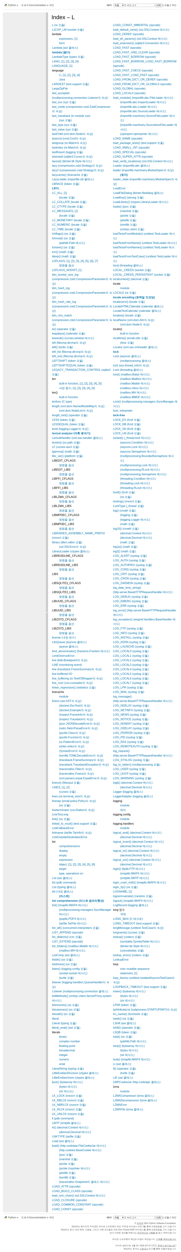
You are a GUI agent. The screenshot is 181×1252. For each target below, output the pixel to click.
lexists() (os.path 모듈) (66, 442)
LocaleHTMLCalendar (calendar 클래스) (138, 306)
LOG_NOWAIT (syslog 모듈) (131, 723)
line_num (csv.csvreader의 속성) (72, 682)
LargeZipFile (60, 88)
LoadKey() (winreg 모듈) (128, 197)
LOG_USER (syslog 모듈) (129, 769)
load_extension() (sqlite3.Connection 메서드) (141, 43)
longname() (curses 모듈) (129, 932)
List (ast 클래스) (62, 878)
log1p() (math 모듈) (125, 546)
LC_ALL (57, 192)
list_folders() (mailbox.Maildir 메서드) (75, 946)
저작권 (140, 1223)
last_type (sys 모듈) (64, 124)
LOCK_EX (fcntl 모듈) (127, 419)
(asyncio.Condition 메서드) (137, 442)
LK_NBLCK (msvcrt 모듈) (68, 1100)
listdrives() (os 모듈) (64, 964)
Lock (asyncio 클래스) (127, 356)
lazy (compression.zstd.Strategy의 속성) (77, 165)
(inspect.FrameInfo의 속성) (76, 714)
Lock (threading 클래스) (128, 369)
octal (62, 1064)
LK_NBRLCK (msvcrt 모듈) (69, 1104)
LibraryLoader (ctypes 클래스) (71, 551)
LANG (56, 61)
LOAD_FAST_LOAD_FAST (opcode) (136, 75)
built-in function (68, 383)
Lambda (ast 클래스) (65, 47)
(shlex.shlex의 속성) (71, 746)
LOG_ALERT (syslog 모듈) (130, 555)
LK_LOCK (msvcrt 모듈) (67, 1095)
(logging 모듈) (129, 515)
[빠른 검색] (140, 5)
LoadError (119, 188)
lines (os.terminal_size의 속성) (71, 796)
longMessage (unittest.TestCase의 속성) (138, 927)
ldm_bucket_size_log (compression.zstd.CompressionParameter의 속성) (82, 279)
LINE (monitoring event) (67, 664)
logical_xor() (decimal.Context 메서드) (137, 859)
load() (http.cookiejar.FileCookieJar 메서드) (79, 1145)
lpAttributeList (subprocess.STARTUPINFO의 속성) (145, 1009)
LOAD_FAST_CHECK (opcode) (133, 70)
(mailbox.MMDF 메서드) (135, 397)
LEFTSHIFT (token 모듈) (67, 360)
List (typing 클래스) (64, 887)
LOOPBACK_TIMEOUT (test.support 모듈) (140, 986)
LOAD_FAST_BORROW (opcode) (134, 56)
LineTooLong (60, 814)
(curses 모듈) (67, 791)
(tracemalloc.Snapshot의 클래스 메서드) (84, 1181)
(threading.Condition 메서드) (138, 478)
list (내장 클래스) (62, 891)
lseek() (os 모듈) (123, 1018)
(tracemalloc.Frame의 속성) (76, 773)
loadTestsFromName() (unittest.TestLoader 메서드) (145, 242)
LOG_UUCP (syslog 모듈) (129, 773)
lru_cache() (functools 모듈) (130, 1014)
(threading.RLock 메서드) (136, 487)
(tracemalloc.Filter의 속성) (75, 769)
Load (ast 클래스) (63, 1141)
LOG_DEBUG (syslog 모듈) (130, 596)
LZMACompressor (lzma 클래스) (133, 1095)
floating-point (67, 1045)
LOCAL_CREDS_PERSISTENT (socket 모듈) (141, 274)
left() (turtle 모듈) (62, 347)
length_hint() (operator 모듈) (69, 415)
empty (63, 855)
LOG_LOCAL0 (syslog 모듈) (131, 651)
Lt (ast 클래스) (122, 1064)
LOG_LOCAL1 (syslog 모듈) (131, 655)
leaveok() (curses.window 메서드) (73, 338)
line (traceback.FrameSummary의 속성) (77, 669)
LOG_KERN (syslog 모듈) (129, 642)
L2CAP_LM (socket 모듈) (68, 29)
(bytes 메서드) (68, 1086)
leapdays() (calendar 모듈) (68, 333)
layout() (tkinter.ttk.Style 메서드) (72, 161)
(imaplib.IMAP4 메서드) (135, 873)
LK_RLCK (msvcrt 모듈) (67, 1109)
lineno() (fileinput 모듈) (66, 782)
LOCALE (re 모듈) (124, 292)
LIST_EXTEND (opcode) (67, 941)
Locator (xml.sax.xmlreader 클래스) (135, 347)
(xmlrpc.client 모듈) (132, 229)
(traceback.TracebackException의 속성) (84, 764)
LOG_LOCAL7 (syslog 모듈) (131, 682)
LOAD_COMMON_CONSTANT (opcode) (77, 1204)
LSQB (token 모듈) (125, 1032)
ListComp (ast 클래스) (66, 955)
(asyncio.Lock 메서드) (134, 446)
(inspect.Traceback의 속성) (76, 719)
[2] (67, 61)
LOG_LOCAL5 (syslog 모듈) (131, 673)
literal (55, 1018)
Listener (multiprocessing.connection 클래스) (80, 991)
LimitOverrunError (63, 655)
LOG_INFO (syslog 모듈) (129, 633)
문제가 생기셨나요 (166, 1245)
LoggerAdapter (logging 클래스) (133, 796)
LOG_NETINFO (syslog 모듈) (131, 710)
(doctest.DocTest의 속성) (74, 705)
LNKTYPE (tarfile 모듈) (66, 1136)
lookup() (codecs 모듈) (127, 936)
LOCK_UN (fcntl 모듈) (127, 433)
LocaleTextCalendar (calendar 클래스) (137, 310)
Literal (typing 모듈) (64, 1023)
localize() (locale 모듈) (127, 315)
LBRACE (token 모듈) (65, 183)
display (63, 850)
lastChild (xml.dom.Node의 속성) (72, 133)
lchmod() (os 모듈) (63, 238)
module (63, 696)
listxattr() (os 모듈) (63, 1014)
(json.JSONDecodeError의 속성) (79, 723)
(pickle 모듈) (67, 1163)
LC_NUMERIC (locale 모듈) (69, 224)
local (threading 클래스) (128, 265)
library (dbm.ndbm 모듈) (67, 542)
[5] (87, 261)
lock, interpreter (123, 410)
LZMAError (120, 1104)
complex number (69, 1041)
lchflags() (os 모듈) (63, 233)
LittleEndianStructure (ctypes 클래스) (75, 1073)
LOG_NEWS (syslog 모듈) (129, 714)
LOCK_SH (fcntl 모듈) (127, 428)
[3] (72, 61)
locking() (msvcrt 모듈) (127, 501)
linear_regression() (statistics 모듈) (73, 687)
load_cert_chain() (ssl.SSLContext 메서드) (78, 1195)
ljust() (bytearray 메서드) (67, 1082)
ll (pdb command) (63, 1118)
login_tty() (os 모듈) (125, 887)
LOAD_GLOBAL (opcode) (129, 88)
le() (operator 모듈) (64, 329)
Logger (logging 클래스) (128, 791)
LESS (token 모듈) (63, 419)
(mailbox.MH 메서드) (72, 950)
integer (63, 1054)
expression (66, 38)
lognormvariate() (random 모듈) (132, 896)
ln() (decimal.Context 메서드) (70, 1127)
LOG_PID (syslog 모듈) (127, 737)
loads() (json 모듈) (124, 206)
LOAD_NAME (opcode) (127, 138)
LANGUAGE (60, 65)
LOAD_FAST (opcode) (127, 47)
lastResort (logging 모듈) (67, 152)
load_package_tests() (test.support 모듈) (138, 142)
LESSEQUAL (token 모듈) (68, 424)
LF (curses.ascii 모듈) (65, 446)
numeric (64, 1059)
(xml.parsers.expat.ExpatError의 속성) (83, 778)
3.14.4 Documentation (33, 5)
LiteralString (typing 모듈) (68, 1068)
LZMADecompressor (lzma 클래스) (135, 1100)
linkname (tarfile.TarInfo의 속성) (72, 832)
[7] (96, 261)
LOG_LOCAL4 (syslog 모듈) (131, 669)
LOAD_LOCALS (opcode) (129, 93)
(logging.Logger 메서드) (135, 519)
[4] (77, 61)
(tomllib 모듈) (67, 1177)
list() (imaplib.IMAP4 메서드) (69, 905)
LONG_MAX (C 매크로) (128, 918)
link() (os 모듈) (61, 819)
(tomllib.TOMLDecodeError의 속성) (81, 755)
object (63, 864)
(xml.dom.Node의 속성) (135, 324)
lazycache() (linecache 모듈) (69, 174)
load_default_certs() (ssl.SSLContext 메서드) (141, 29)
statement (126, 973)
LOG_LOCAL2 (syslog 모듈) (131, 660)
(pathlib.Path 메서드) (72, 242)
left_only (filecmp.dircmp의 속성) (72, 356)
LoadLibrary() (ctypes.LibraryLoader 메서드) (140, 201)
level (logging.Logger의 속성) (70, 428)
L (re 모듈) (58, 25)
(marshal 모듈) (68, 1159)
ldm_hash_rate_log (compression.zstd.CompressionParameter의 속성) (82, 306)
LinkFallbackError (63, 828)
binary (63, 1036)
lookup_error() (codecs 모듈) (131, 955)
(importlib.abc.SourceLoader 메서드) (143, 111)
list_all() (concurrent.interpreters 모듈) (75, 927)
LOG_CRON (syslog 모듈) (129, 578)
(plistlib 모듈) (67, 1172)
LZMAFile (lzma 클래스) (128, 1109)
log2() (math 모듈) (124, 551)
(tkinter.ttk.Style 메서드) (135, 946)
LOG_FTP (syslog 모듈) (128, 628)
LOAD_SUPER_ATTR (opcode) (133, 156)
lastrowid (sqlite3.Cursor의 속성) (72, 156)
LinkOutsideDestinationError (69, 837)
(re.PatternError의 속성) (74, 741)
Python (12, 5)
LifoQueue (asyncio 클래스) (69, 642)
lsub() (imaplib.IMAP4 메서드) (131, 1059)
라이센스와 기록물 (146, 1233)
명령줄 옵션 (66, 265)
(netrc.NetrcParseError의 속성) (78, 728)
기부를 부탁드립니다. (166, 1239)
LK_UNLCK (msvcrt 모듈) (68, 1114)
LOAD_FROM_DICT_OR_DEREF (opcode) (140, 79)
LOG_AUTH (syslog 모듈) (129, 560)
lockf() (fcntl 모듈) (124, 492)
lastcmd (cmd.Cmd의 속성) (69, 138)
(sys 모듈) (65, 120)
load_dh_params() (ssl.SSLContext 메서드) (140, 38)
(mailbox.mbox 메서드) (134, 388)
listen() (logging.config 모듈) (69, 968)
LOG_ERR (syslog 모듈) (128, 605)
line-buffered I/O (62, 673)
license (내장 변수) (63, 637)
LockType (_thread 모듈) (128, 506)
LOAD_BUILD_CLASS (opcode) (72, 1191)
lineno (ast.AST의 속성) (66, 700)
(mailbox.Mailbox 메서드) (136, 378)
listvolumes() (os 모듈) (66, 1009)
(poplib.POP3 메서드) (72, 918)
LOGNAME (120, 891)
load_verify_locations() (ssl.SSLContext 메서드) (143, 161)
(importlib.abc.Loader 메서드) (138, 106)
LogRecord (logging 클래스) (130, 905)
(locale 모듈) (67, 197)
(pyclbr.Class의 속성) (72, 732)
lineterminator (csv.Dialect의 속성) (73, 810)
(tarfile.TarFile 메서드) (72, 923)
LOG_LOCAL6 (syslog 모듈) (131, 678)
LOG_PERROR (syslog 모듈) (131, 732)
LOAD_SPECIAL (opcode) (129, 152)
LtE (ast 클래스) (123, 1077)
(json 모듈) (65, 1154)
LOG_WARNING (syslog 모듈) (132, 778)
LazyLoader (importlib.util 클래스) (73, 179)
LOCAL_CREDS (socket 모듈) (132, 270)
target (62, 868)
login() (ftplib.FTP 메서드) (129, 868)
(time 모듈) (127, 342)
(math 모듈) (127, 524)
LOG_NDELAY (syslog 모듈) (131, 705)
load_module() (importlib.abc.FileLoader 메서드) (143, 97)
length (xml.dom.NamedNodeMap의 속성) (78, 406)
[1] (75, 38)
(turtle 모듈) (66, 977)
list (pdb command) (64, 882)
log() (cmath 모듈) (124, 510)
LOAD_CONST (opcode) (67, 1209)
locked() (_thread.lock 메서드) (132, 437)
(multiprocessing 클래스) (135, 360)
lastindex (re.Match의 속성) (69, 147)
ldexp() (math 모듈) (64, 256)
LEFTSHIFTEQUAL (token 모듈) (72, 365)
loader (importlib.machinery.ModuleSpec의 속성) (143, 170)
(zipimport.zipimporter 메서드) (139, 133)
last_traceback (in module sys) (71, 115)
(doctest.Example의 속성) (75, 710)
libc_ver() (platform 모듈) (67, 456)
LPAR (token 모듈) (124, 1004)
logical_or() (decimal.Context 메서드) (136, 850)
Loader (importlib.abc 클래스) (131, 165)
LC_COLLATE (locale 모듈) (69, 201)
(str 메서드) (66, 1091)
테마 (116, 5)
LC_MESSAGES (62, 211)
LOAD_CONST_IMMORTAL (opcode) (136, 25)
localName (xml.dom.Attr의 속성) (133, 320)
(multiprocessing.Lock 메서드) (139, 465)
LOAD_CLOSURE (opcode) (69, 1200)
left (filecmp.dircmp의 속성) (69, 342)
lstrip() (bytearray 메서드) (129, 1045)
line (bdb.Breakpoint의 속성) (69, 660)
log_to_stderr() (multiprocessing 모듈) (136, 764)
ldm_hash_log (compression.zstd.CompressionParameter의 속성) (82, 293)
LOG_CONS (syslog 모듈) (129, 569)
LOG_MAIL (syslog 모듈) (128, 691)
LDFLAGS (58, 261)
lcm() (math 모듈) (63, 251)
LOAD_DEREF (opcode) (128, 34)
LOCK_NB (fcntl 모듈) (127, 424)
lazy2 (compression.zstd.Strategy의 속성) (78, 170)
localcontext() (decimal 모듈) (131, 279)
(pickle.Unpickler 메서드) (74, 1168)
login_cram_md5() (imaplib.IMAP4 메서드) (139, 882)
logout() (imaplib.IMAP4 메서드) (133, 900)
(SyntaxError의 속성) (72, 750)
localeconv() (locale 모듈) (129, 301)
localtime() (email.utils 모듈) (130, 338)
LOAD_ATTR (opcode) (66, 1186)
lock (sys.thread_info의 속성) (131, 365)
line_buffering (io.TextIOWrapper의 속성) (77, 678)
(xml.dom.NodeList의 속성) (76, 410)
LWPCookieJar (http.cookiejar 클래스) (136, 1082)
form (62, 43)
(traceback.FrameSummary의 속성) (81, 760)
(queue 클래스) (68, 646)
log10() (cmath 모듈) (126, 528)
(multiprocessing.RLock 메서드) (140, 469)
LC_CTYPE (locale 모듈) (67, 206)
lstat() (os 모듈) (122, 1036)
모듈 (166, 5)
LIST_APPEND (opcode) (67, 932)
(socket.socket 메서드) (73, 973)
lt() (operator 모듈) (124, 1068)
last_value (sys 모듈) (65, 129)
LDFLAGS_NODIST (64, 270)
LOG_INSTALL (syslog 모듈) (131, 637)
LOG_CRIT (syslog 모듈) (128, 574)
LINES (56, 787)
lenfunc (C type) (62, 401)
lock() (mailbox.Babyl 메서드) (131, 374)
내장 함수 (65, 388)
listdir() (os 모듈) (62, 959)
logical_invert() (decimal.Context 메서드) (138, 841)
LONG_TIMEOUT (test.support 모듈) (136, 923)
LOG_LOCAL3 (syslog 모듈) (131, 664)
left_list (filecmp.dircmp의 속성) (71, 351)
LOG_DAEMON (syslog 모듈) (131, 583)
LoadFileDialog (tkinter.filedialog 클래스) (138, 192)
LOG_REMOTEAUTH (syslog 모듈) (135, 746)
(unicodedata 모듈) (132, 950)
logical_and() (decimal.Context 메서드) (137, 832)
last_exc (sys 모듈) (64, 102)
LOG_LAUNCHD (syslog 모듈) (132, 646)
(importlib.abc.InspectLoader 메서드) (143, 102)
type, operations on (71, 873)
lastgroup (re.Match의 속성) (69, 142)
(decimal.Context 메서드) (136, 533)
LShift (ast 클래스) (124, 1023)
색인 (173, 5)
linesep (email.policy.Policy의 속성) (74, 800)
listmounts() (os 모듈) (65, 1004)
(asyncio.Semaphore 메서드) (138, 451)
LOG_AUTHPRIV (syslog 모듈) (132, 565)
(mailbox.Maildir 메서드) (135, 383)
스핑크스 (144, 1249)
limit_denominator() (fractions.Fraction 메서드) (81, 651)
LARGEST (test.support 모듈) (70, 84)
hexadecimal (67, 1050)
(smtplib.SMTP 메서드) (134, 878)
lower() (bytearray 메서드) (129, 991)
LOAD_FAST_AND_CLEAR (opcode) (136, 52)
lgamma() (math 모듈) (65, 451)
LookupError (121, 959)
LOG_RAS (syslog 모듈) (128, 741)
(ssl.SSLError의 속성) (72, 546)
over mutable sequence (135, 968)
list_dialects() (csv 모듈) (67, 936)
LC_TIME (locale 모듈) (66, 229)
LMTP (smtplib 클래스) (66, 1123)
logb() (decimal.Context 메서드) (133, 782)
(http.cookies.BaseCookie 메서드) (80, 1150)
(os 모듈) (64, 805)
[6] (91, 261)
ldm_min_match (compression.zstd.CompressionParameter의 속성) (82, 320)
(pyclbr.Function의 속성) (74, 737)
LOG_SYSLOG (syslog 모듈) (131, 760)
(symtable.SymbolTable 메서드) (140, 941)
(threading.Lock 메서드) (135, 483)
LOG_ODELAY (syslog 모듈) (131, 728)
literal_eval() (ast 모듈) (66, 1027)
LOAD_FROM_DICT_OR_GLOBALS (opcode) (142, 84)
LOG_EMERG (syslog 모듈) (130, 601)
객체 (123, 914)
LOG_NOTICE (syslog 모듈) (130, 719)
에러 (123, 810)
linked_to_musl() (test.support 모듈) (74, 823)
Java (62, 79)
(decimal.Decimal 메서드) (75, 1132)
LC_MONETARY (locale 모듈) (70, 220)
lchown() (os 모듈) (63, 247)
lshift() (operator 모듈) (127, 1027)
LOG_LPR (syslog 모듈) (128, 687)
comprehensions (69, 846)
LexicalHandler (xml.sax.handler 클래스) (77, 437)
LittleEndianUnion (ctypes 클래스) (73, 1077)
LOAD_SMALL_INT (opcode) (131, 147)
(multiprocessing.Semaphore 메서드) (143, 474)
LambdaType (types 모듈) (68, 56)
